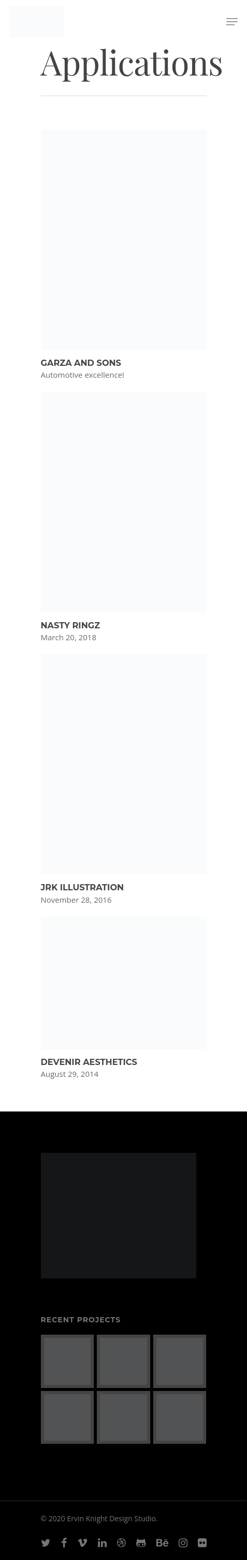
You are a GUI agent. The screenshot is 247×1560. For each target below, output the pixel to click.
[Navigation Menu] (232, 22)
